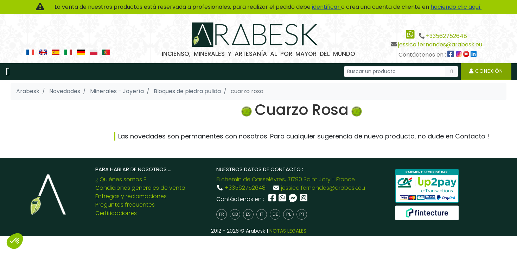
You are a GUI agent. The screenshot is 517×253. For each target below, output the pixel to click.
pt (302, 214)
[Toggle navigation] (8, 71)
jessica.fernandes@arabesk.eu (440, 44)
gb (235, 214)
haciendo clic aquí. (455, 7)
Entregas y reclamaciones (131, 196)
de (275, 214)
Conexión (486, 70)
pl (288, 214)
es (248, 214)
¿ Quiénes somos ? (121, 179)
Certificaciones (116, 213)
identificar (326, 7)
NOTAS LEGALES (287, 230)
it (261, 214)
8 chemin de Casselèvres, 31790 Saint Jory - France (285, 179)
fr (221, 214)
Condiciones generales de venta (140, 188)
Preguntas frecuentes (125, 205)
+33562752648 (446, 36)
